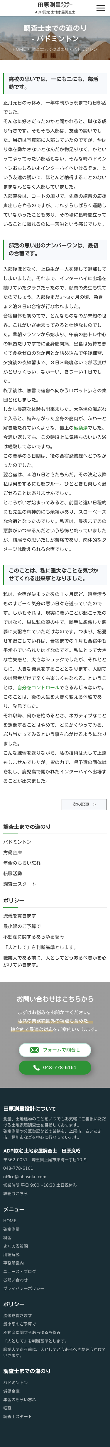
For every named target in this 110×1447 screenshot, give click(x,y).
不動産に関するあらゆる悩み (33, 937)
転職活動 (12, 874)
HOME (9, 1220)
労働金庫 (12, 853)
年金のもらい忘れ (22, 863)
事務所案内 (13, 1263)
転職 (7, 1408)
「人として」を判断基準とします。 (40, 948)
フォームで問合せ (55, 1050)
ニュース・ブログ (19, 1271)
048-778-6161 (54, 1068)
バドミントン (17, 842)
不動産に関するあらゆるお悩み (32, 1332)
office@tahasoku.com (24, 1176)
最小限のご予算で (22, 927)
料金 (7, 1237)
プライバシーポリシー (23, 1288)
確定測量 (11, 1229)
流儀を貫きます (19, 916)
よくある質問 (15, 1246)
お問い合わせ (15, 1280)
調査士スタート (19, 884)
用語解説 (11, 1254)
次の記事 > (84, 804)
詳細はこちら (15, 1193)
